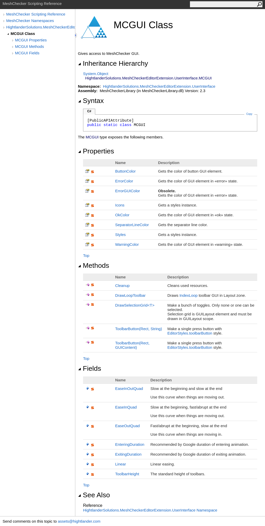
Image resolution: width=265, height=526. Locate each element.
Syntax (91, 101)
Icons (119, 205)
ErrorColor (124, 181)
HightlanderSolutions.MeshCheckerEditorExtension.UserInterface (40, 27)
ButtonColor (125, 171)
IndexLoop (188, 295)
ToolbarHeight (127, 474)
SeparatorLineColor (132, 225)
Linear (120, 464)
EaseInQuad (126, 407)
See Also (94, 495)
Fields (89, 368)
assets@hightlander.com (79, 521)
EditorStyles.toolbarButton (189, 333)
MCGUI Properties (31, 40)
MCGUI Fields (27, 53)
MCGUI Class (23, 33)
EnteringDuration (129, 444)
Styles (120, 234)
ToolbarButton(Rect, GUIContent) (132, 345)
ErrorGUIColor (127, 191)
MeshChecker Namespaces (30, 20)
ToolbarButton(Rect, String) (138, 329)
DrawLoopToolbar (130, 295)
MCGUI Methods (29, 46)
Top (86, 255)
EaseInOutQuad (129, 388)
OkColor (122, 215)
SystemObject (95, 73)
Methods (93, 265)
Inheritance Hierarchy (113, 63)
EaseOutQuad (127, 426)
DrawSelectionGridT (134, 305)
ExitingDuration (128, 454)
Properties (96, 151)
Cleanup (122, 285)
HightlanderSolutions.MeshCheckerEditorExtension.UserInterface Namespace (150, 510)
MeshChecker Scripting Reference (35, 14)
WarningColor (127, 244)
